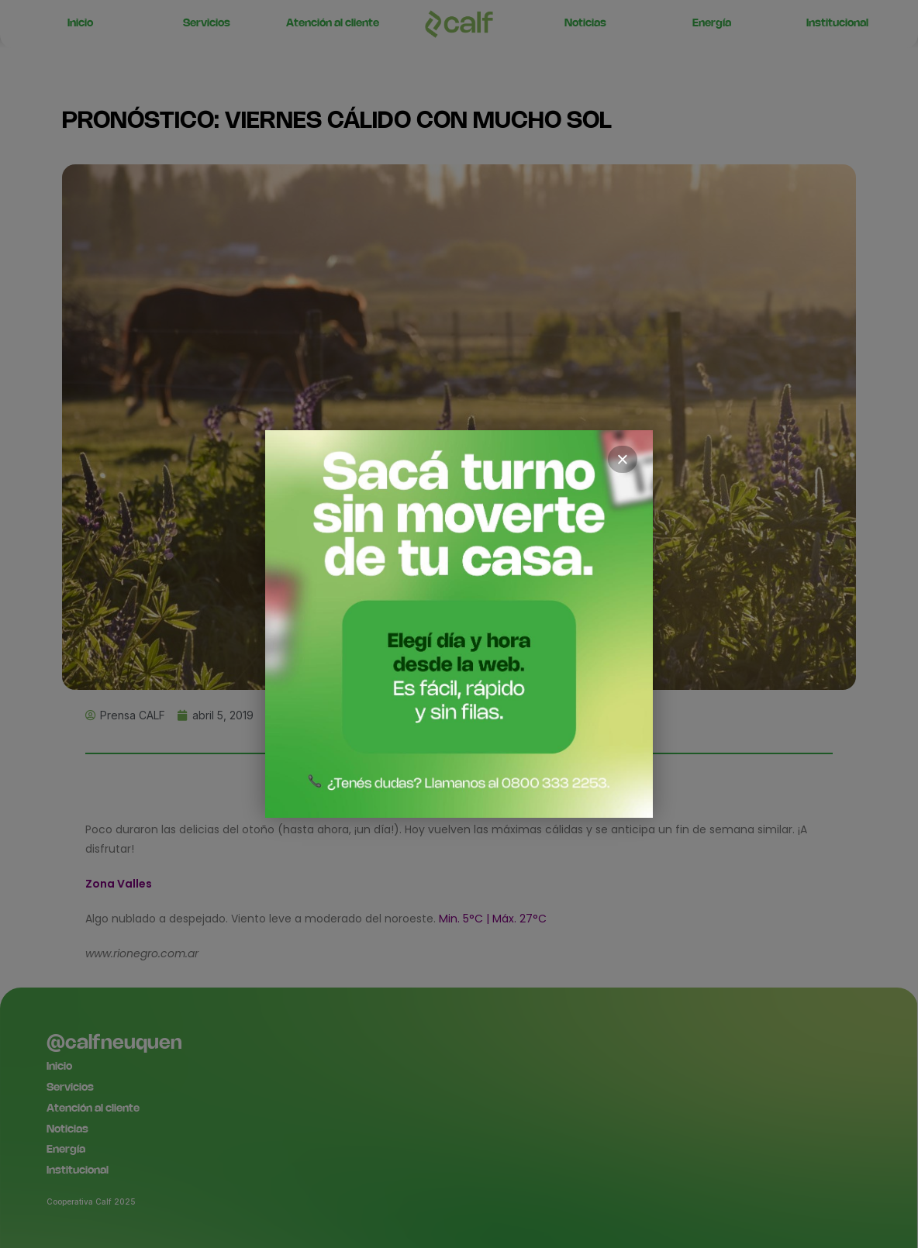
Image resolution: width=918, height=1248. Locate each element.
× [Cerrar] (622, 459)
